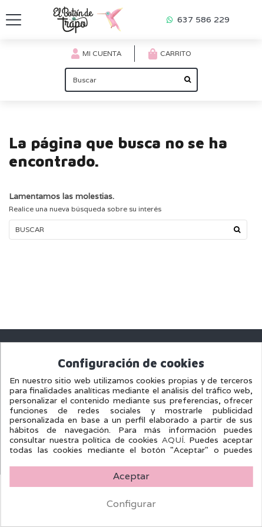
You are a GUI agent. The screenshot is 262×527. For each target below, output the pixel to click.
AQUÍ (173, 440)
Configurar (131, 504)
